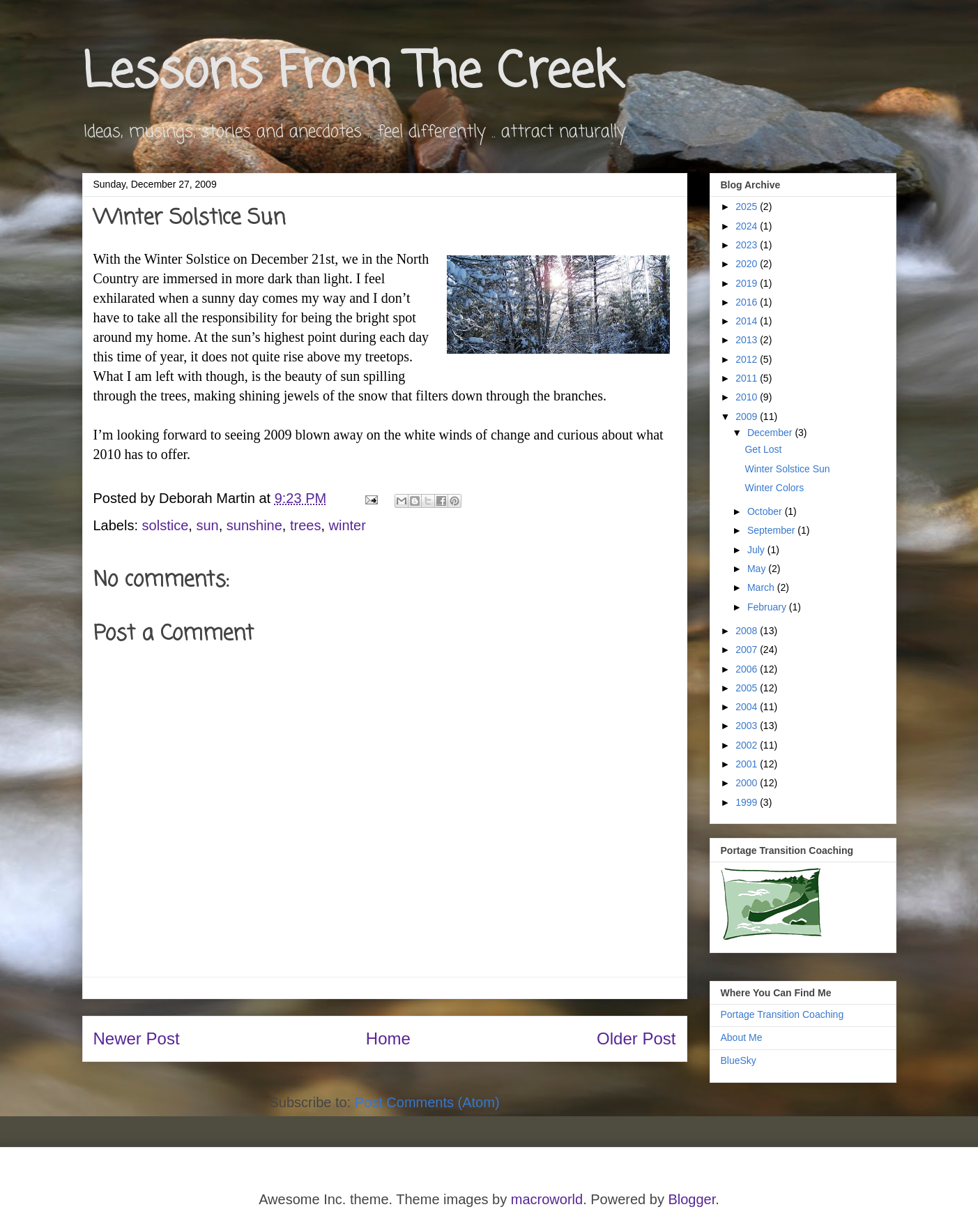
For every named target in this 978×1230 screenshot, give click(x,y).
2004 (747, 706)
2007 (747, 649)
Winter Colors (774, 487)
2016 (747, 302)
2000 (747, 782)
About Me (742, 1037)
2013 (747, 339)
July (757, 549)
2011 (747, 378)
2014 (747, 321)
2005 (747, 687)
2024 (747, 226)
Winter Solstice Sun (787, 468)
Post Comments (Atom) (427, 1102)
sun (207, 525)
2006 (747, 669)
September (772, 530)
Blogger (691, 1199)
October (766, 511)
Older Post (636, 1038)
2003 (747, 725)
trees (305, 525)
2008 (747, 630)
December (771, 432)
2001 (747, 764)
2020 (747, 263)
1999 (747, 802)
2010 (747, 397)
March (762, 587)
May (757, 568)
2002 (747, 745)
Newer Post (136, 1038)
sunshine (254, 525)
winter (347, 525)
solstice (165, 525)
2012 (747, 359)
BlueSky (738, 1060)
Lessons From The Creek (351, 73)
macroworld (547, 1199)
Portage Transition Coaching (782, 1014)
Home (388, 1038)
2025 (747, 206)
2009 (747, 416)
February (768, 607)
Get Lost (762, 449)
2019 (747, 283)
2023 (747, 244)
